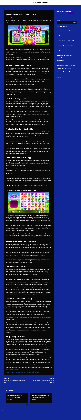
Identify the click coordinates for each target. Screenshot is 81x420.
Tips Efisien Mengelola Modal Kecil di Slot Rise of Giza (31, 185)
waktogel (59, 62)
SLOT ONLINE (36, 372)
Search (58, 20)
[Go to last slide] (7, 398)
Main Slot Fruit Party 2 (11, 372)
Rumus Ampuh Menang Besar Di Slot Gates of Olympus (42, 380)
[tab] (26, 404)
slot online (17, 367)
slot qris (59, 77)
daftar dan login (66, 65)
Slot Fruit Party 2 (19, 372)
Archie (8, 17)
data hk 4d (59, 58)
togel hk (2, 410)
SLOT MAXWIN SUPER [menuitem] (16, 57)
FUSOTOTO (59, 57)
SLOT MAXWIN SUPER (28, 372)
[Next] (50, 398)
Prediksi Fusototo (61, 60)
